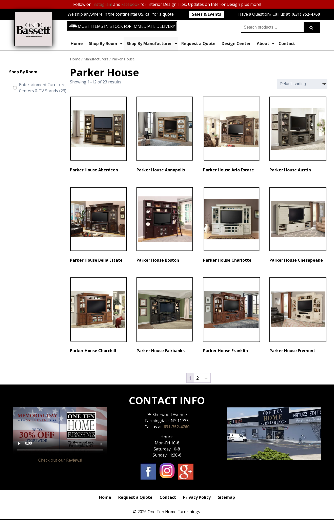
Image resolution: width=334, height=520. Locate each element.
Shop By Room (105, 44)
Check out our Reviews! (60, 460)
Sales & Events (206, 14)
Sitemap (226, 497)
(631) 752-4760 (305, 14)
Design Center (236, 43)
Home (77, 43)
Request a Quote (198, 43)
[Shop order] (302, 84)
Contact (287, 43)
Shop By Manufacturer (152, 44)
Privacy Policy (197, 497)
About (265, 44)
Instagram (102, 4)
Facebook (130, 4)
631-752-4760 (176, 426)
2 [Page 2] (197, 378)
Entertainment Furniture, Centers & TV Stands (43, 88)
